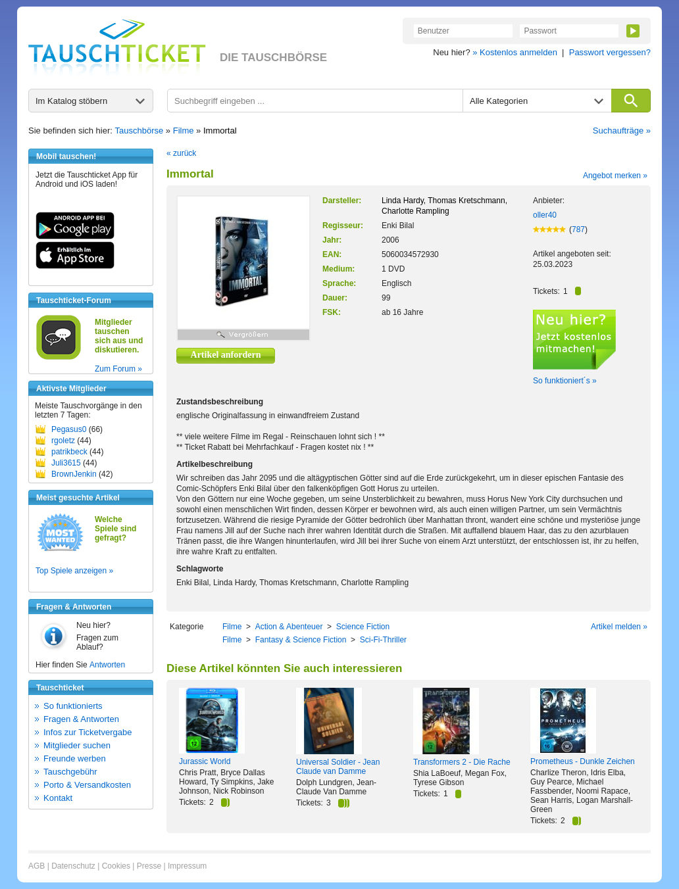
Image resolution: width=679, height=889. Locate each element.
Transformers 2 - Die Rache (462, 762)
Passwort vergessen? (610, 52)
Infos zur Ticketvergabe (87, 732)
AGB (36, 866)
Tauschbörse (139, 130)
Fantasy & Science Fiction (301, 639)
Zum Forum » (118, 368)
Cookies (116, 866)
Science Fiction (363, 626)
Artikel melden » (619, 626)
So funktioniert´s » (565, 380)
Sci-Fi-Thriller (383, 639)
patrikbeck (69, 451)
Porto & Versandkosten (87, 785)
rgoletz (63, 440)
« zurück (181, 153)
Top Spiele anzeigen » (74, 570)
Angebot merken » (615, 175)
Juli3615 (66, 463)
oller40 (545, 215)
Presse (149, 866)
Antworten (107, 664)
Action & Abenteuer (289, 626)
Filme (183, 130)
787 (578, 229)
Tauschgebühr (70, 772)
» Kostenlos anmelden (514, 52)
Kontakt (57, 798)
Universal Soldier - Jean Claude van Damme (338, 766)
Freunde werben (74, 758)
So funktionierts (73, 706)
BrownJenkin (74, 474)
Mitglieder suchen (77, 745)
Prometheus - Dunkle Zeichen (582, 761)
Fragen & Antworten (81, 719)
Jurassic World (204, 761)
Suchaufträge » (622, 130)
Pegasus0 (68, 429)
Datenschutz (73, 866)
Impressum (187, 866)
